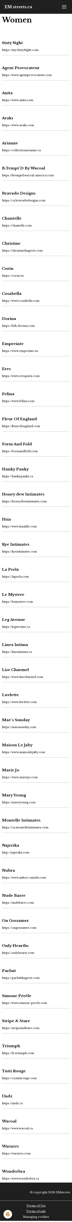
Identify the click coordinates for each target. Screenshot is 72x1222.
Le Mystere (13, 594)
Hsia (6, 519)
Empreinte (13, 343)
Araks (7, 118)
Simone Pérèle (16, 995)
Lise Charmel (15, 669)
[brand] (18, 7)
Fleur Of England (19, 419)
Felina (8, 394)
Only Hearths (15, 945)
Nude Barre (14, 895)
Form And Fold (17, 444)
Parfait (9, 970)
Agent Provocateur (21, 67)
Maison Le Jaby (17, 745)
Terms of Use (36, 1205)
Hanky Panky (15, 469)
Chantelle (12, 218)
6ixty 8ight (12, 42)
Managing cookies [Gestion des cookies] (36, 1217)
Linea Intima (15, 644)
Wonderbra (13, 1171)
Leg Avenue (13, 619)
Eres (6, 368)
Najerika (10, 845)
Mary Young (14, 795)
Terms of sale (36, 1211)
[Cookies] (7, 1214)
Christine (11, 243)
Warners (10, 1146)
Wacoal (9, 1121)
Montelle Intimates (21, 820)
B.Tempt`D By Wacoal (23, 168)
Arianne (10, 143)
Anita (7, 93)
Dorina (9, 318)
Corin (7, 268)
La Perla (10, 569)
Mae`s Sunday (16, 720)
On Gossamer (15, 920)
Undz (7, 1096)
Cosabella (12, 293)
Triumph (11, 1046)
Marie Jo (10, 770)
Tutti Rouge (14, 1071)
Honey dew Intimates (23, 494)
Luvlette (10, 694)
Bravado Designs (19, 193)
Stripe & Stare (16, 1020)
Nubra (8, 870)
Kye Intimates (15, 544)
